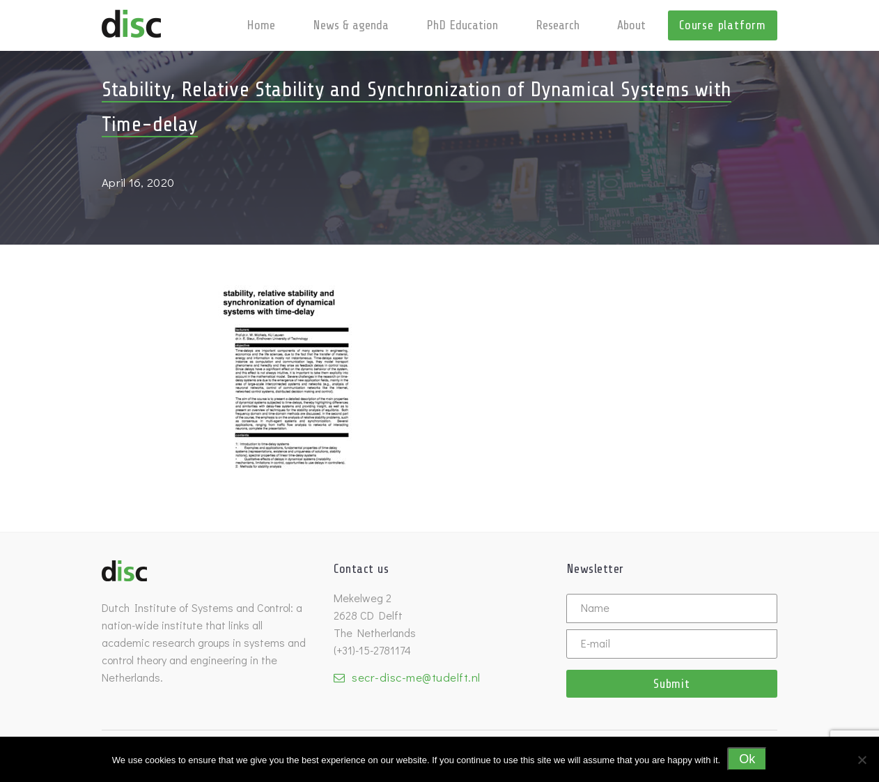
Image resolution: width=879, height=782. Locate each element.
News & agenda (351, 25)
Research (557, 25)
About (631, 25)
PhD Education (462, 25)
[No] (862, 760)
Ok (747, 759)
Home (261, 25)
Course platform (722, 25)
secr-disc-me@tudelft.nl (416, 677)
